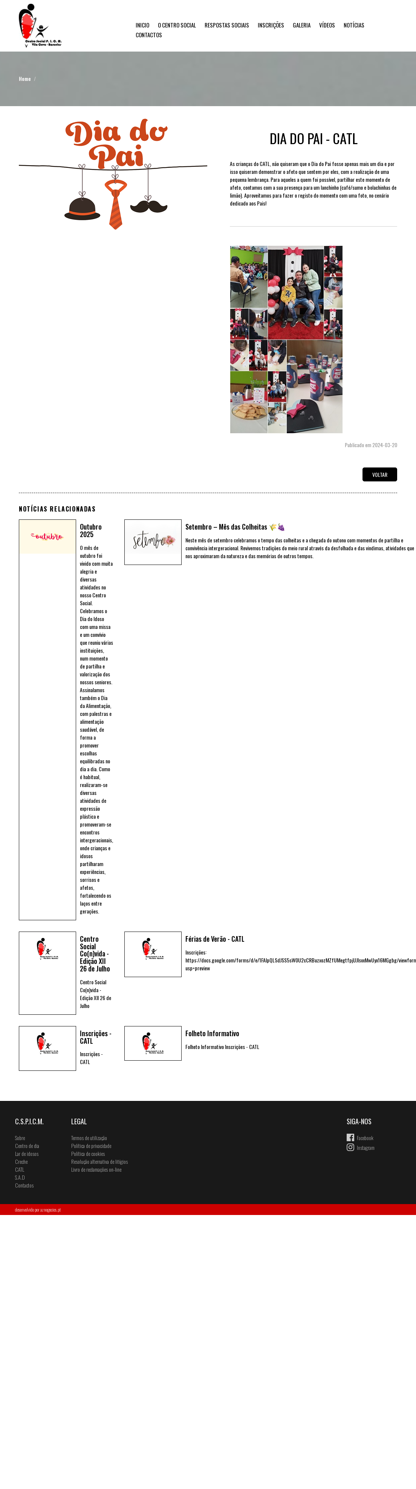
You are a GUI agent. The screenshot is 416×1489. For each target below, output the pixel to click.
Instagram (366, 1147)
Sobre (20, 1138)
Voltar (379, 474)
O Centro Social (177, 25)
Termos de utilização (89, 1138)
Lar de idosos (26, 1153)
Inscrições (271, 25)
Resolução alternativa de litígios (99, 1161)
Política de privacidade (91, 1145)
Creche (21, 1161)
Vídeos (327, 25)
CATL (19, 1169)
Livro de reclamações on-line (96, 1169)
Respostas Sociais (227, 25)
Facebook (365, 1138)
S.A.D (20, 1177)
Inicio (142, 25)
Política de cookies (88, 1153)
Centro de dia (27, 1145)
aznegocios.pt (50, 1209)
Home (25, 78)
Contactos (149, 34)
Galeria (301, 25)
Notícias (354, 25)
